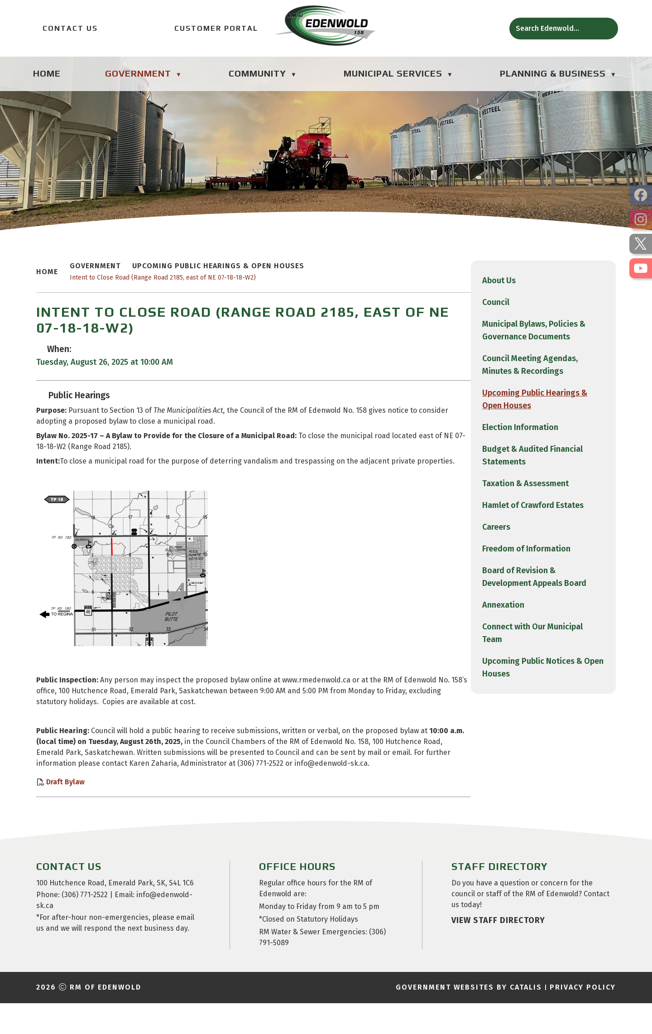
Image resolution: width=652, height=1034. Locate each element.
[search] (556, 28)
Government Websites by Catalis (469, 1018)
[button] (605, 28)
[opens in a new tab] (640, 195)
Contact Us (65, 28)
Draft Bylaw (224, 803)
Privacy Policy (583, 1018)
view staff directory (498, 951)
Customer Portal (210, 28)
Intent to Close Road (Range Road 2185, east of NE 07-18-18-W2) (321, 288)
